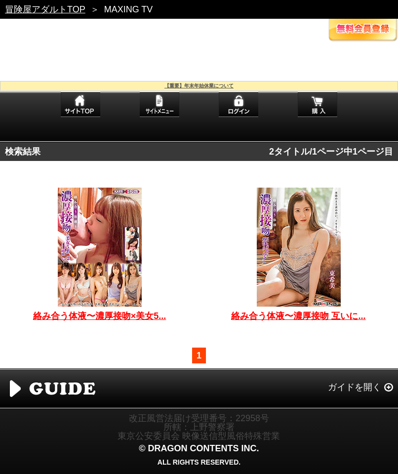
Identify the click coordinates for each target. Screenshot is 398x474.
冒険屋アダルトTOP (45, 9)
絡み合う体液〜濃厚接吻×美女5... (99, 316)
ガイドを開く (354, 387)
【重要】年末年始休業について (199, 85)
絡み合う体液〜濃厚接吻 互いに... (298, 316)
